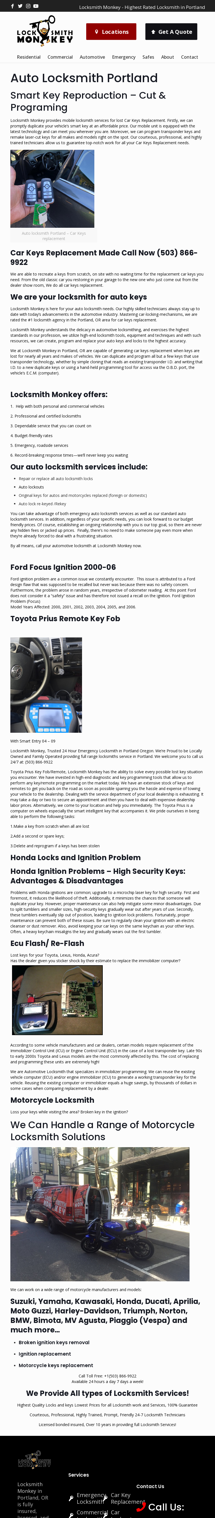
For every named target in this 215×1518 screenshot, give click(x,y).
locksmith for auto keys (102, 297)
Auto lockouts (31, 487)
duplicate (117, 356)
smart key (79, 126)
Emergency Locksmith (91, 1498)
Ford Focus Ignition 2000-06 (63, 567)
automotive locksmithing (118, 329)
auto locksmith (88, 308)
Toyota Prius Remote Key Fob (65, 619)
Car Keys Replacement (144, 120)
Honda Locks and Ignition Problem (75, 858)
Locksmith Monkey (30, 1487)
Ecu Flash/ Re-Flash (47, 943)
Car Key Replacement (128, 1498)
